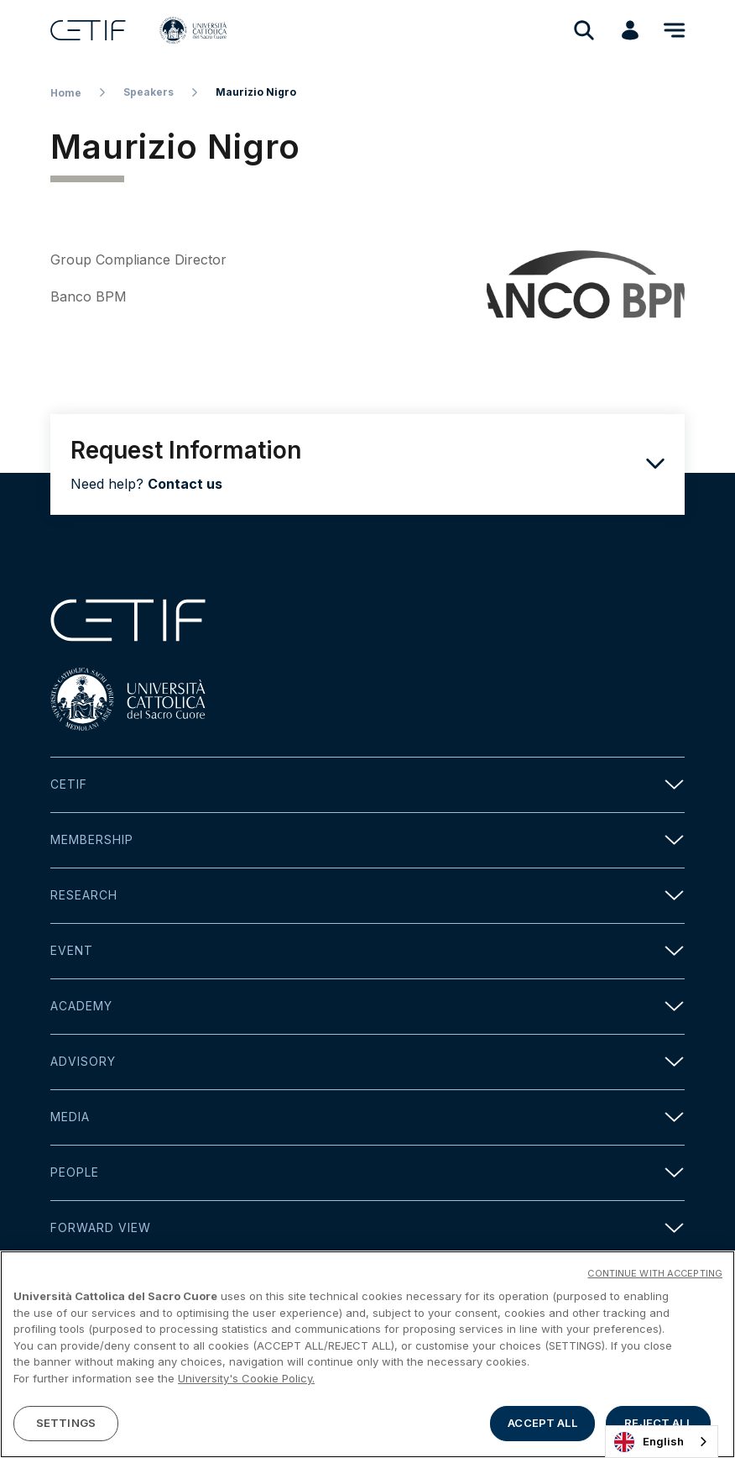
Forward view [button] (367, 1228)
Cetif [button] (367, 784)
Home (65, 93)
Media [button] (367, 1117)
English (649, 1442)
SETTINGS (66, 1422)
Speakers (148, 92)
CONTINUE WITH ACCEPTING (654, 1273)
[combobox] (661, 1441)
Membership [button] (367, 840)
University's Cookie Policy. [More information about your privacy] (246, 1378)
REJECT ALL (657, 1422)
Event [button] (367, 951)
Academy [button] (367, 1006)
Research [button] (367, 895)
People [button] (367, 1172)
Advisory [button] (367, 1062)
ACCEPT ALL (542, 1422)
